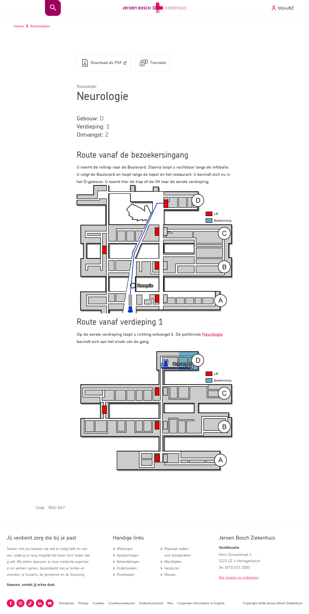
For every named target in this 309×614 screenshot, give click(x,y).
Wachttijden (173, 562)
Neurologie (212, 334)
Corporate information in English (200, 603)
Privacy (83, 603)
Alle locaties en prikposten (239, 577)
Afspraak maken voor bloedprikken (177, 552)
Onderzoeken (127, 568)
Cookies (98, 603)
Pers (170, 603)
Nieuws (169, 574)
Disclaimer (66, 603)
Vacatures (171, 568)
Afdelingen (125, 549)
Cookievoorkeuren (121, 603)
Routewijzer (125, 574)
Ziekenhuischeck (151, 603)
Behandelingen (128, 562)
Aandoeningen (128, 555)
